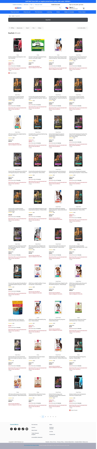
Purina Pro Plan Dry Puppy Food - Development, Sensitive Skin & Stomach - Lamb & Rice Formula (57, 395)
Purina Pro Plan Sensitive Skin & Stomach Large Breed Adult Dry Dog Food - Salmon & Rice (38, 98)
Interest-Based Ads (69, 441)
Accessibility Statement (37, 437)
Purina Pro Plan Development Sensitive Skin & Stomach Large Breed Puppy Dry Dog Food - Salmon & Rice (78, 135)
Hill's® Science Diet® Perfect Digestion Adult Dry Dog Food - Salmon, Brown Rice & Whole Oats (58, 210)
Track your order (38, 4)
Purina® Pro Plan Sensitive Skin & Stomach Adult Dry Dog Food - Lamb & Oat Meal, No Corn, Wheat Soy (58, 98)
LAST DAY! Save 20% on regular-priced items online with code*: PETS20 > (48, 1)
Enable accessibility (17, 4)
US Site (51, 431)
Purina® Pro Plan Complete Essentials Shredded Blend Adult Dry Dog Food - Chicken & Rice (16, 98)
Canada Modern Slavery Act (81, 441)
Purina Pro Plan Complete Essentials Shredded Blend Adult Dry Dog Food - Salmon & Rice (77, 98)
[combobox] (45, 8)
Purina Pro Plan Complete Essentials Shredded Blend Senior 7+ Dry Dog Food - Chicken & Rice (16, 210)
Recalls (47, 441)
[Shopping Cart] (85, 8)
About (50, 424)
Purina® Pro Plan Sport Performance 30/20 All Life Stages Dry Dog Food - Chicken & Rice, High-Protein (17, 247)
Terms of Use (53, 441)
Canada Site (52, 434)
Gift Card (26, 4)
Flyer (31, 4)
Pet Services (34, 424)
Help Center (34, 430)
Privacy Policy (60, 441)
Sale (10, 16)
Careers (33, 427)
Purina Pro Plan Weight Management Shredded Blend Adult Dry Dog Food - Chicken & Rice (56, 135)
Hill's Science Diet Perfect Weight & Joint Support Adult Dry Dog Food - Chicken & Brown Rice (37, 247)
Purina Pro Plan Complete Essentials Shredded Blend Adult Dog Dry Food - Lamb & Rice (78, 247)
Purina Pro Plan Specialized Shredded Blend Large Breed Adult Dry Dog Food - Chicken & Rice (17, 284)
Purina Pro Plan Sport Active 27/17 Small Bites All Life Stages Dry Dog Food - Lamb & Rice (17, 358)
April (13, 16)
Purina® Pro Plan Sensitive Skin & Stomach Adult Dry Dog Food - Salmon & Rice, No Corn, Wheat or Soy (78, 58)
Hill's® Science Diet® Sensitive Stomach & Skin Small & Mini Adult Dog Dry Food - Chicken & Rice (78, 284)
